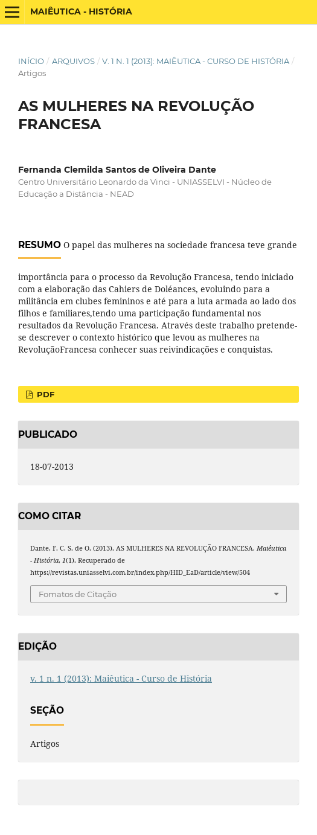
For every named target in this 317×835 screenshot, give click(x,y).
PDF (44, 394)
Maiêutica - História (81, 11)
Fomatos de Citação (78, 594)
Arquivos (73, 61)
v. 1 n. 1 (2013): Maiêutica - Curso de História (195, 61)
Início (31, 61)
